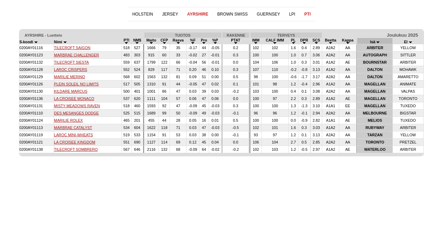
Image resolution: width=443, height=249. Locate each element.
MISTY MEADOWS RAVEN (77, 106)
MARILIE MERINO (69, 77)
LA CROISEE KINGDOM (74, 142)
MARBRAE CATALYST (73, 128)
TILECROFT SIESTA (71, 62)
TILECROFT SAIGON (72, 48)
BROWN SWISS (232, 14)
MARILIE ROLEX (68, 120)
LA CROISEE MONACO (74, 98)
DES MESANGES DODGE (76, 113)
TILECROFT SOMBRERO (76, 149)
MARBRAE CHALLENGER (76, 55)
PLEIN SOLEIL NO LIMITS (76, 84)
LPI (292, 14)
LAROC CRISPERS (70, 69)
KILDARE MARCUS (70, 91)
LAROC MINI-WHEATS (73, 135)
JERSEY (170, 14)
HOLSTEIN (142, 14)
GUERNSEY (268, 14)
